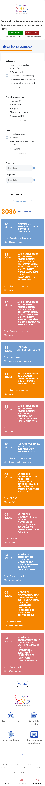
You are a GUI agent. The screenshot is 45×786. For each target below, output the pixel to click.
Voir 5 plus (22, 153)
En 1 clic (7, 783)
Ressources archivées (18, 193)
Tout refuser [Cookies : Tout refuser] (31, 32)
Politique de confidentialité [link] (30, 36)
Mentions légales (9, 765)
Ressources (22, 783)
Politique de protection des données (29, 765)
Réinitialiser (22, 201)
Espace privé (37, 783)
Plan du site (22, 768)
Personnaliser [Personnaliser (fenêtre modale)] (11, 36)
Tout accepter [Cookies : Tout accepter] (15, 32)
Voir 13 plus (22, 88)
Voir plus (22, 683)
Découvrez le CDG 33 (36, 768)
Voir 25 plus (22, 120)
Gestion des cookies (8, 768)
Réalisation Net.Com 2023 (22, 773)
